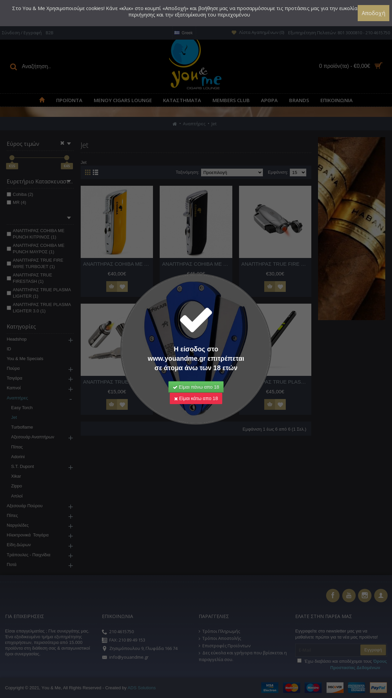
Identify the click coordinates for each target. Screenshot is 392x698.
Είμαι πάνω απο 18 (196, 387)
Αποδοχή (373, 13)
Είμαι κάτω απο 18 (196, 398)
